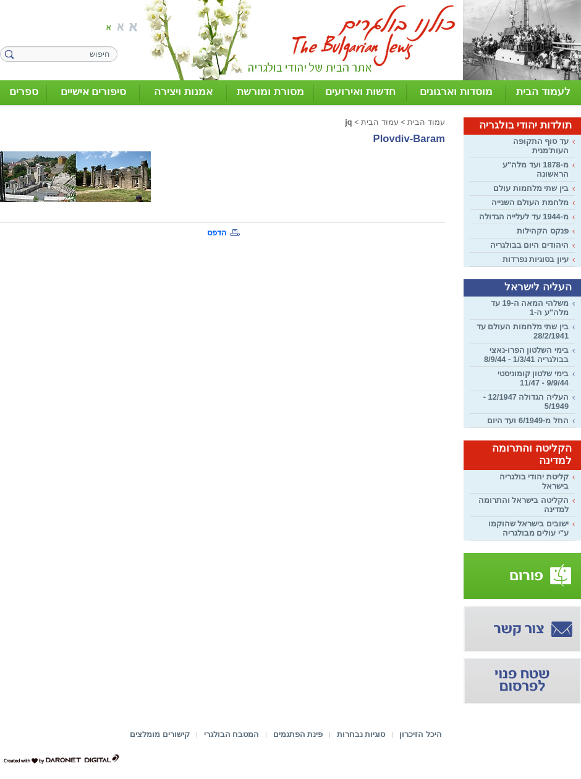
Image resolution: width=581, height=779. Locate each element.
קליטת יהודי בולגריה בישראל (534, 481)
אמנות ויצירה (183, 92)
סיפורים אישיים (94, 92)
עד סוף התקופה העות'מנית (541, 146)
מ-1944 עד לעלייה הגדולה (524, 216)
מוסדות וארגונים (456, 92)
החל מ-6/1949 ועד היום (528, 420)
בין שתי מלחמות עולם (531, 188)
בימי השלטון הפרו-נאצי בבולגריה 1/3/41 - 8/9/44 (526, 354)
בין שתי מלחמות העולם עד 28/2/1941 (523, 331)
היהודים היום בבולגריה (529, 245)
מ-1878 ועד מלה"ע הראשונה (536, 169)
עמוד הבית (426, 122)
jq (348, 122)
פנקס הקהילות (543, 230)
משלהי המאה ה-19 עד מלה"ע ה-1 (530, 307)
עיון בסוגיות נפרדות (536, 259)
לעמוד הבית (543, 92)
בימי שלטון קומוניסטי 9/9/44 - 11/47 (533, 378)
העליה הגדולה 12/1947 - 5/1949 (526, 401)
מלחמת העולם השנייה (530, 202)
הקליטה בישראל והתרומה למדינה (523, 504)
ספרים (23, 92)
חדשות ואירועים (360, 92)
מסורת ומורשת (270, 92)
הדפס (217, 232)
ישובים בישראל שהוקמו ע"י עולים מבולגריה (528, 528)
